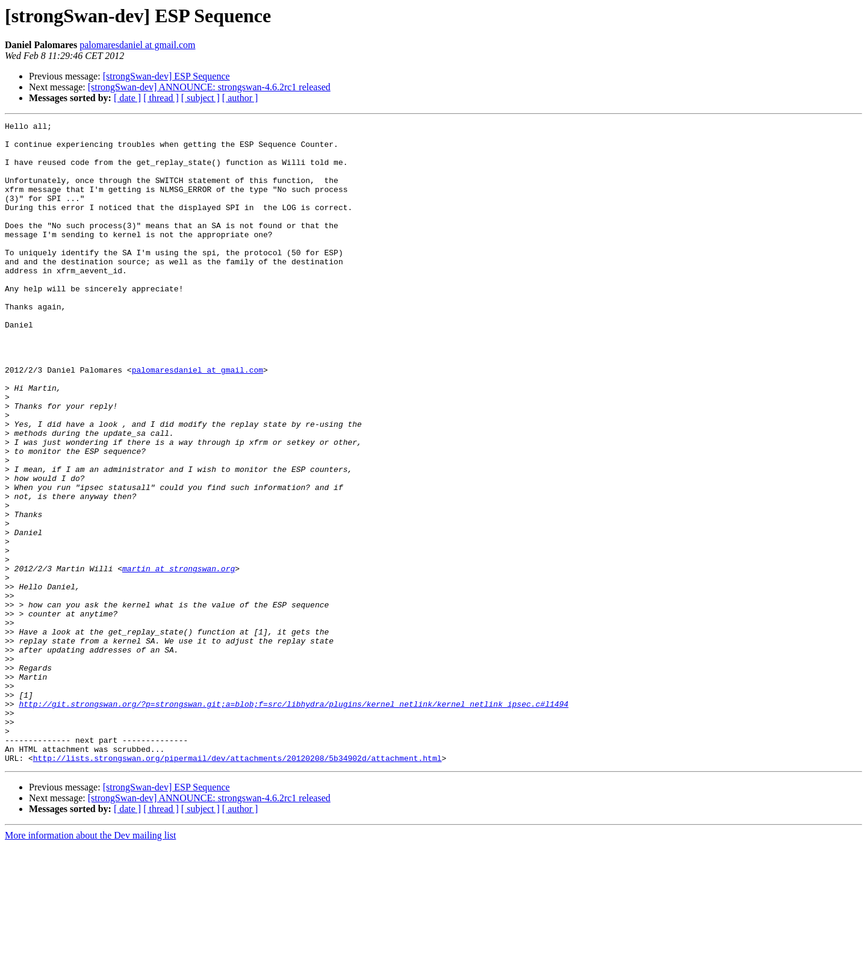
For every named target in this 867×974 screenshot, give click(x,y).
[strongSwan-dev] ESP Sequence (166, 76)
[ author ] (240, 98)
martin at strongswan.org (178, 658)
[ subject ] (200, 98)
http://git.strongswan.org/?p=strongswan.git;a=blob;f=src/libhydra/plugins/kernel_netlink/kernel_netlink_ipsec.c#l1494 (293, 821)
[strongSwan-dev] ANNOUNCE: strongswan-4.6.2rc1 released (209, 87)
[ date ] (127, 98)
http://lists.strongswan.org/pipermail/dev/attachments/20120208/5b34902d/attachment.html (237, 886)
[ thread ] (161, 98)
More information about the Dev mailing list (90, 963)
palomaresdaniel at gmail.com (137, 45)
